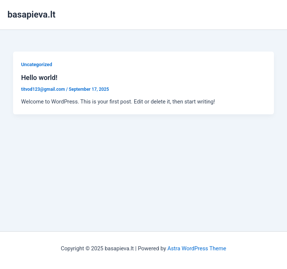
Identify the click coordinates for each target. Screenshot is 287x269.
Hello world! (39, 77)
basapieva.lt (31, 14)
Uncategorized (36, 64)
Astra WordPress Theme (196, 248)
